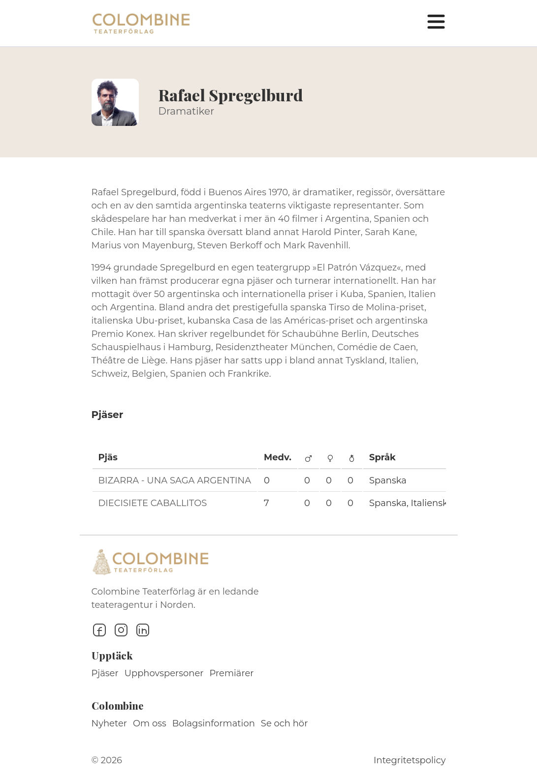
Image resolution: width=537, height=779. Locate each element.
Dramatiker (186, 111)
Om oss (149, 723)
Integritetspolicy (409, 760)
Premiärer (232, 673)
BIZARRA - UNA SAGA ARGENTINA (175, 480)
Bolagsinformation (213, 723)
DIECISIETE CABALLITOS (152, 503)
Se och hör (284, 723)
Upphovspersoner (164, 673)
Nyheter (109, 723)
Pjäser (105, 673)
